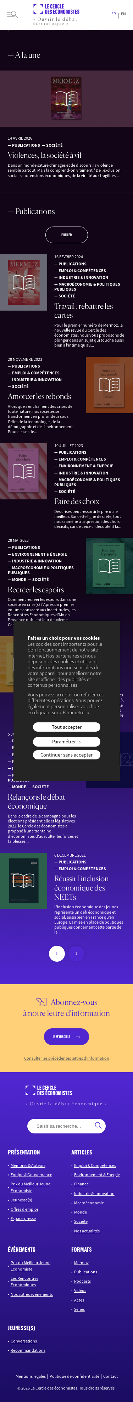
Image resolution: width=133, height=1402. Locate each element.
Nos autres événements (32, 1294)
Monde (80, 1212)
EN (123, 13)
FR (113, 13)
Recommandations (28, 1350)
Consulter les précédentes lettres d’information (66, 1058)
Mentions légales (31, 1376)
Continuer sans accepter (66, 755)
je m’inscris (61, 1036)
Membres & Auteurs (28, 1165)
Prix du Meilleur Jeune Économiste (30, 1187)
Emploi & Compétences (95, 1165)
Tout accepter (67, 727)
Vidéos (80, 1290)
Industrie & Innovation (94, 1193)
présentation (24, 1152)
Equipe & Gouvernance (31, 1174)
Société (81, 1221)
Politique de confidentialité (74, 1376)
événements (21, 1249)
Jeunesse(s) (21, 1200)
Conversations (24, 1341)
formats (81, 1249)
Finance (81, 1183)
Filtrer (66, 234)
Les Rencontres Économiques (24, 1281)
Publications (85, 1271)
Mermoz (81, 1262)
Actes (79, 1300)
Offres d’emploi (24, 1209)
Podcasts (82, 1281)
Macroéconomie (89, 1202)
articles (81, 1152)
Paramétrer (64, 741)
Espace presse (23, 1218)
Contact (110, 1376)
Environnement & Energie (97, 1174)
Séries (79, 1309)
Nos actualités (87, 1231)
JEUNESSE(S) (21, 1327)
